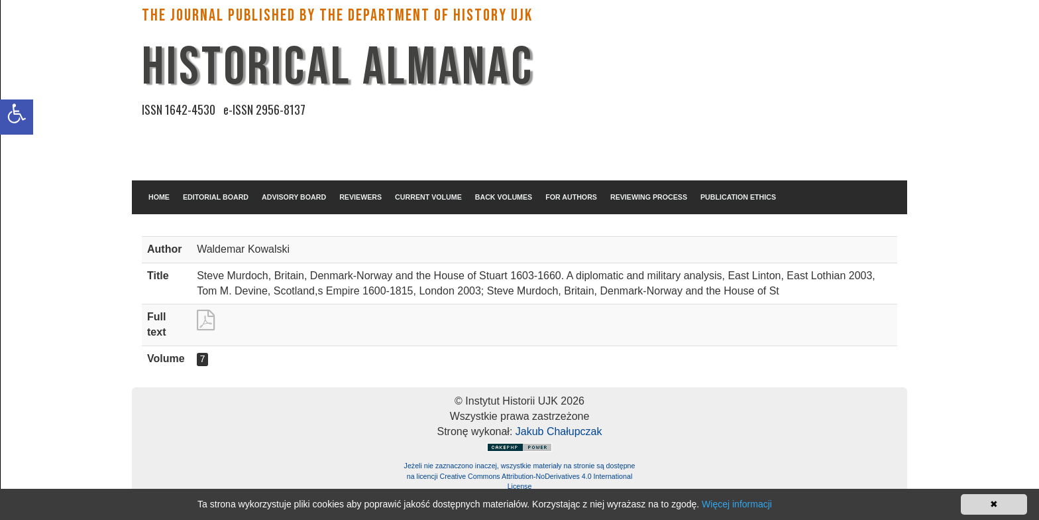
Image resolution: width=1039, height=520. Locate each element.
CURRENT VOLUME (428, 197)
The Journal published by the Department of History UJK (337, 15)
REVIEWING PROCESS (648, 197)
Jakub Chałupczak (559, 431)
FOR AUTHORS (571, 197)
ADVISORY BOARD (294, 197)
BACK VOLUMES (503, 197)
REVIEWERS (360, 197)
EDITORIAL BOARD (215, 197)
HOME (159, 197)
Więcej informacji (737, 504)
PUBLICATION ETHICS (738, 197)
